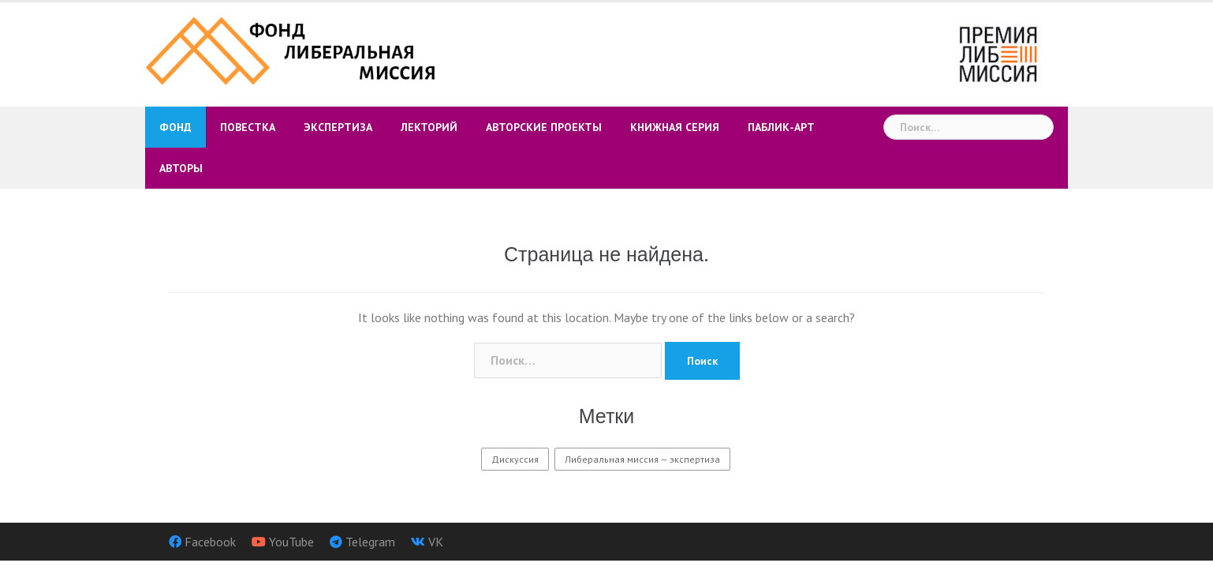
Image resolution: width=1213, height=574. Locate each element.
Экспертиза (338, 127)
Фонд (175, 127)
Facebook (210, 542)
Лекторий (429, 127)
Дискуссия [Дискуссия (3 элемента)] (515, 459)
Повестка (247, 127)
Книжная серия (674, 127)
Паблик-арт (781, 127)
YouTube (291, 542)
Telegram (370, 542)
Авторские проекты (544, 127)
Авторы (181, 168)
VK (435, 542)
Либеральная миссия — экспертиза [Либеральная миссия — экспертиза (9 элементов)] (642, 459)
